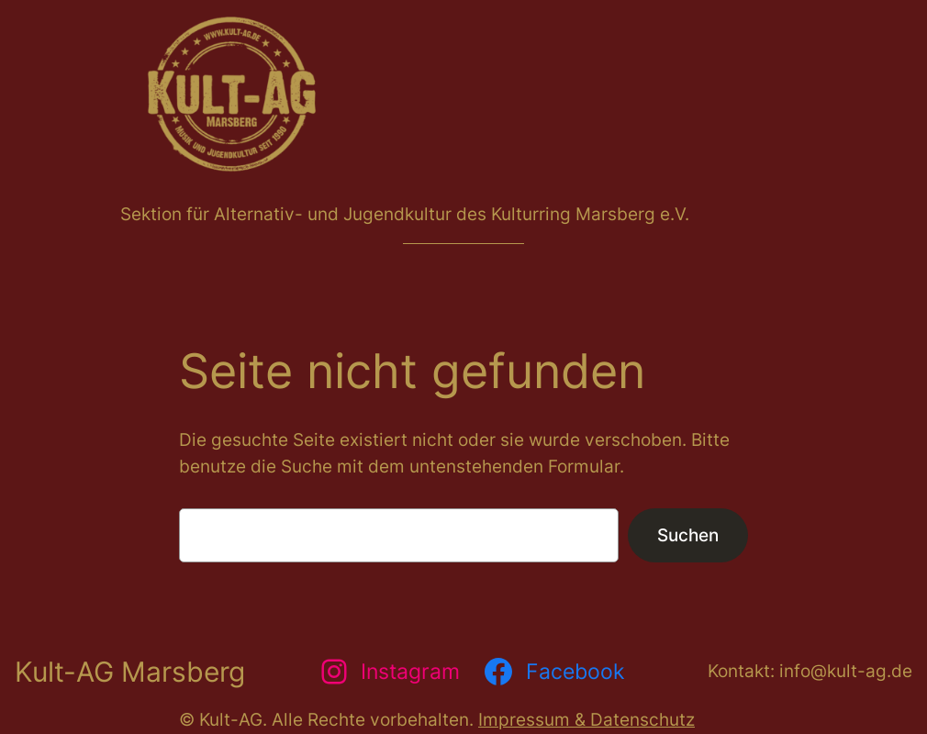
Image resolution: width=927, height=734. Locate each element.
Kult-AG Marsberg (130, 671)
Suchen (688, 535)
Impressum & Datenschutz (586, 719)
